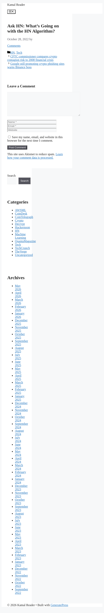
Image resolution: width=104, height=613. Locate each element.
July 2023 (18, 526)
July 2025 (18, 361)
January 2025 (20, 402)
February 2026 (20, 312)
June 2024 (18, 450)
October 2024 (20, 423)
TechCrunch (22, 252)
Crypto (19, 225)
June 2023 (18, 533)
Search (11, 180)
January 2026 (20, 319)
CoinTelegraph (24, 221)
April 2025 (18, 381)
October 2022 (20, 588)
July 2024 (18, 444)
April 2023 (18, 547)
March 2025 (19, 388)
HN (12, 52)
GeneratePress (59, 609)
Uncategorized (24, 259)
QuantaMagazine (25, 245)
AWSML (20, 214)
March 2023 (19, 554)
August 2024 (19, 437)
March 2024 (19, 471)
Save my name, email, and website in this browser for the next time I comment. (35, 143)
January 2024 (20, 485)
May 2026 (18, 292)
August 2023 (19, 519)
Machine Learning (20, 240)
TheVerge (21, 256)
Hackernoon (22, 232)
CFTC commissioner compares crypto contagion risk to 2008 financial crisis (32, 58)
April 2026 (18, 299)
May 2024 (18, 457)
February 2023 (20, 561)
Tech (19, 52)
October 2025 (20, 340)
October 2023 (20, 506)
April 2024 (18, 464)
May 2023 (18, 540)
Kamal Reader (16, 4)
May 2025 (18, 375)
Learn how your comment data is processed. (35, 160)
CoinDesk (21, 218)
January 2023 (20, 568)
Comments (13, 45)
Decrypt (20, 228)
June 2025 (18, 368)
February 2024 (20, 478)
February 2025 (20, 395)
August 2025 (19, 354)
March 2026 (19, 306)
